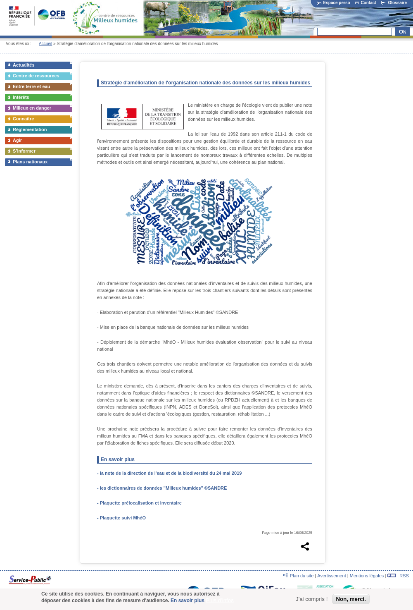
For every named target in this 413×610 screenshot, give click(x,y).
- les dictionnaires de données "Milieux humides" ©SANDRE (162, 488)
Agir (17, 140)
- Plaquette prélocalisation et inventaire (139, 502)
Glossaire (394, 2)
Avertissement (331, 575)
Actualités (24, 64)
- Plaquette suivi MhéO (122, 517)
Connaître (23, 118)
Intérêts (21, 97)
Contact (365, 2)
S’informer (24, 150)
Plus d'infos (220, 600)
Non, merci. (351, 599)
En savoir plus (187, 600)
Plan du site (301, 575)
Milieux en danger (32, 107)
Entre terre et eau (31, 86)
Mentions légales (367, 575)
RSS (398, 575)
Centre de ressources (36, 75)
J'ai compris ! (312, 599)
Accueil (45, 43)
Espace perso (333, 2)
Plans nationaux (30, 161)
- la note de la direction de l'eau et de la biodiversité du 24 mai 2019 (169, 473)
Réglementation (30, 129)
